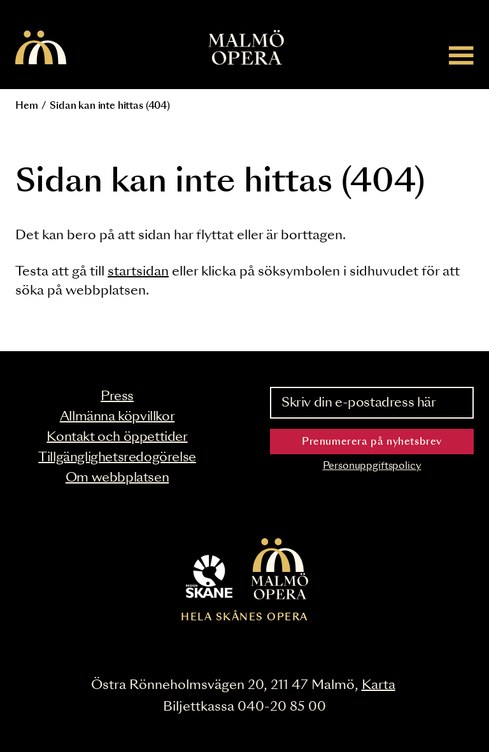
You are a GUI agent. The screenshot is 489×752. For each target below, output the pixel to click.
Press (117, 396)
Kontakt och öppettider (116, 437)
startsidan (138, 271)
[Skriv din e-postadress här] (372, 403)
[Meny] (461, 55)
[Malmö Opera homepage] (40, 48)
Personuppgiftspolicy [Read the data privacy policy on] (372, 466)
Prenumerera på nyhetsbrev (372, 442)
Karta (378, 685)
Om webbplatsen (117, 477)
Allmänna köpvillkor (117, 416)
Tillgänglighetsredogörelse (117, 457)
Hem (26, 106)
